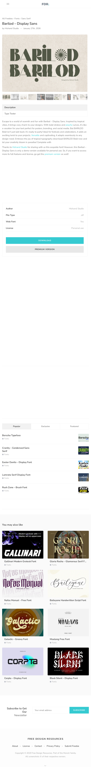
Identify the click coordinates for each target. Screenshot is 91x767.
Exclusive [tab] (45, 426)
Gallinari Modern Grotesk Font (20, 561)
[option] (44, 63)
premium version (53, 154)
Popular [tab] (16, 426)
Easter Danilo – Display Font (17, 462)
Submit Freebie (72, 746)
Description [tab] (10, 107)
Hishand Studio (19, 147)
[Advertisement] (44, 180)
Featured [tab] (74, 426)
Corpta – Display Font (15, 678)
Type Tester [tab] (10, 113)
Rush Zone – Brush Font (14, 487)
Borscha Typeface (11, 435)
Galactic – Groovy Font (16, 639)
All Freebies (7, 18)
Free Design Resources (45, 739)
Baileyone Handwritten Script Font (68, 600)
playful (69, 124)
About (15, 746)
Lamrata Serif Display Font (16, 474)
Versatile (35, 135)
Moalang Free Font (60, 639)
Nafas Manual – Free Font (17, 600)
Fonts (17, 18)
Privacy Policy (53, 746)
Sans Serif (26, 18)
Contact (38, 746)
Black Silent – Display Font (64, 678)
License (26, 746)
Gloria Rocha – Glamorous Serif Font (69, 561)
